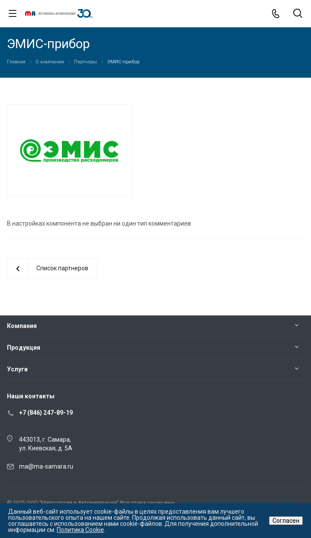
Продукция (23, 347)
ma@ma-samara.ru (46, 466)
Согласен (285, 520)
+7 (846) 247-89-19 (46, 412)
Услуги (17, 369)
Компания (22, 325)
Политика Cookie (80, 529)
